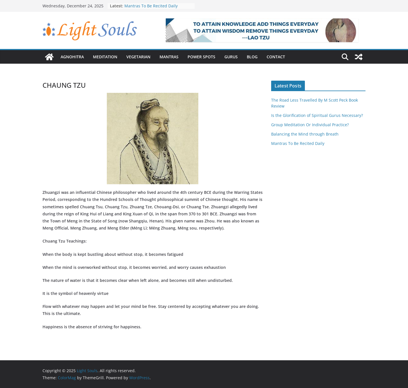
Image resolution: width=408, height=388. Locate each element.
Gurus (231, 56)
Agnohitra (72, 56)
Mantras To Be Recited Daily (151, 5)
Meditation (105, 56)
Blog (252, 56)
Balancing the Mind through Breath (305, 134)
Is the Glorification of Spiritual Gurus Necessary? (317, 115)
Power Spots (201, 56)
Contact (276, 56)
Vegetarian (138, 56)
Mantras (169, 56)
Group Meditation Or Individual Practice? (310, 124)
